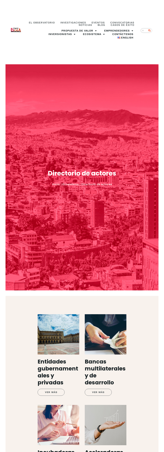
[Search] (149, 30)
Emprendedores (118, 30)
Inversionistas (62, 34)
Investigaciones (73, 22)
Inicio (56, 184)
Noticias (85, 25)
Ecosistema (94, 34)
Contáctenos (122, 34)
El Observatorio (42, 22)
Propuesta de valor (79, 30)
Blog (101, 25)
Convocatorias (122, 22)
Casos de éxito (122, 25)
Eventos (98, 22)
